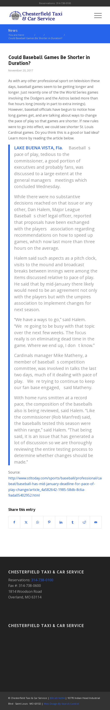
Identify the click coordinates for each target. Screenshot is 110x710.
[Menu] (96, 15)
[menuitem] (96, 15)
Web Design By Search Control (61, 703)
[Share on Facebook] (14, 522)
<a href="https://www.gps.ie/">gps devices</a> (55, 651)
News (13, 30)
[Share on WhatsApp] (37, 522)
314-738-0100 (63, 3)
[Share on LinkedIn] (61, 522)
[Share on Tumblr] (72, 522)
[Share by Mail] (96, 522)
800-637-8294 (57, 698)
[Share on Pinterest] (49, 522)
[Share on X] (26, 522)
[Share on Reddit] (84, 522)
